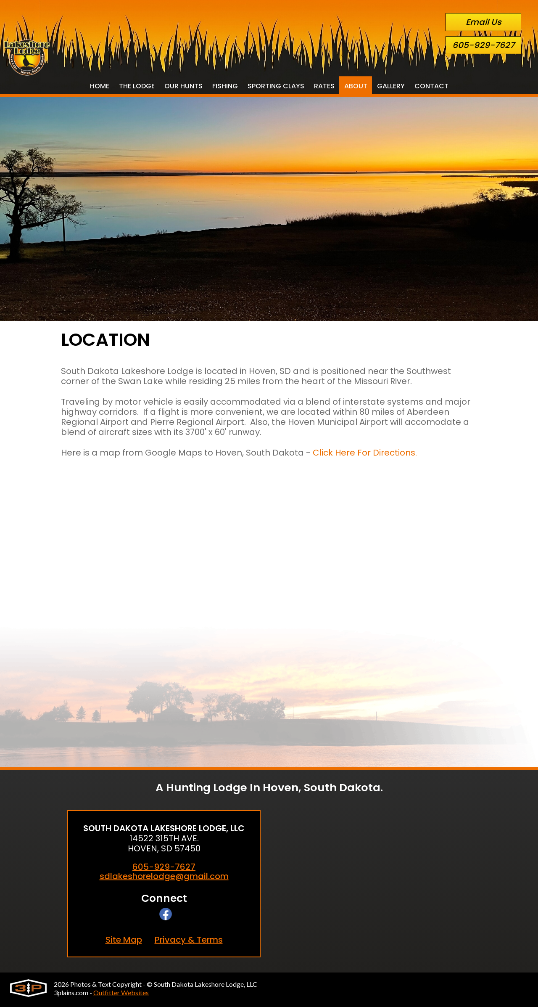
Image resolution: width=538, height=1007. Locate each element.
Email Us (483, 22)
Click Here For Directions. (365, 452)
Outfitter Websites (121, 992)
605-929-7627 (483, 45)
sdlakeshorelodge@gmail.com (164, 876)
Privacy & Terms (189, 939)
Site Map (123, 939)
